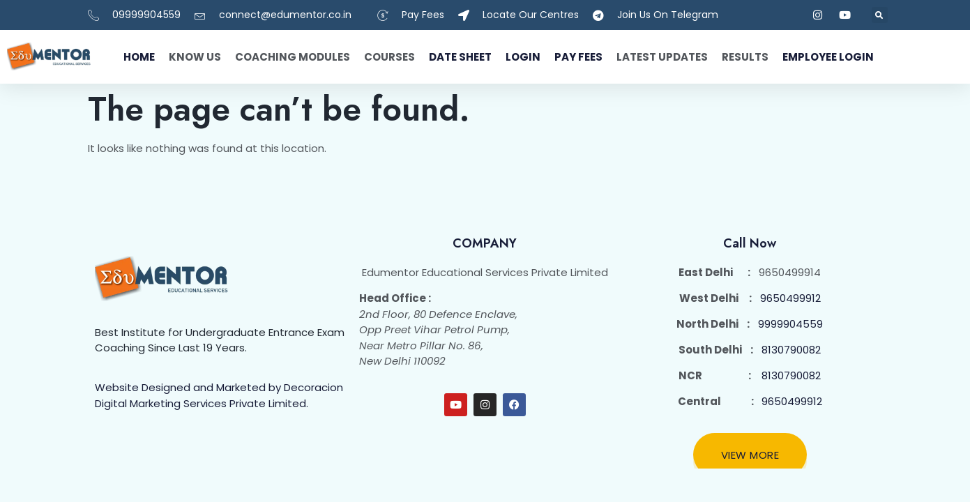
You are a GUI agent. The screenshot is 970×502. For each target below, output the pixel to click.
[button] (880, 15)
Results (745, 57)
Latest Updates (662, 57)
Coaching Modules (292, 57)
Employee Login (828, 57)
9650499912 (790, 298)
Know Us (195, 57)
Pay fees (578, 57)
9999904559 (790, 324)
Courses (389, 57)
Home (139, 57)
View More (750, 455)
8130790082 (791, 349)
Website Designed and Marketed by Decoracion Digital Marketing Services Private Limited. (219, 395)
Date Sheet (460, 57)
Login (523, 57)
